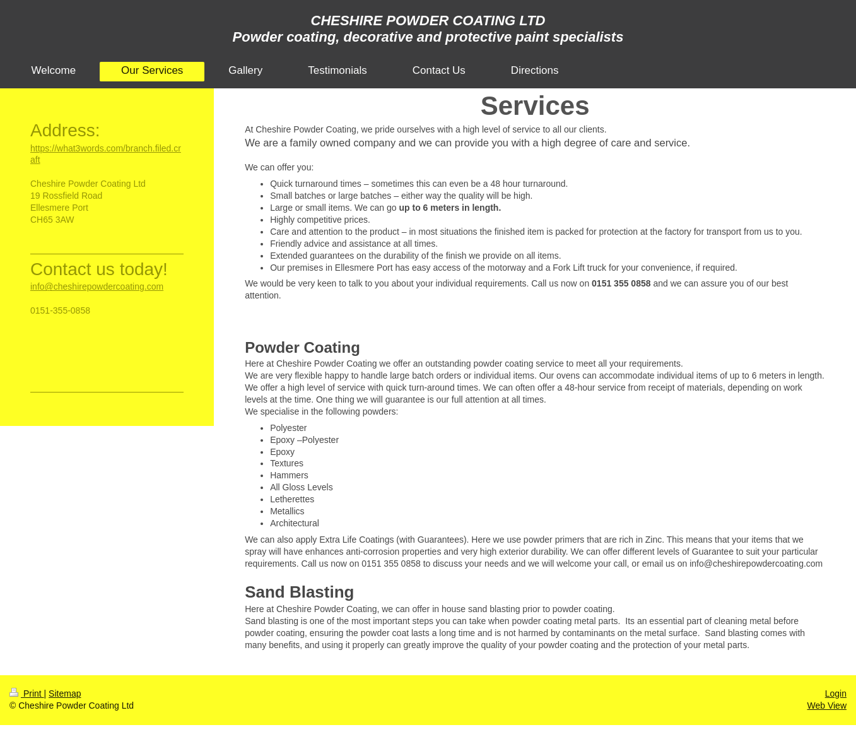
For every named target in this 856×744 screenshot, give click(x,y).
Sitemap (65, 693)
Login (836, 693)
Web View (827, 705)
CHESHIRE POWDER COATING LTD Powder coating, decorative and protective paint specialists (428, 29)
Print (26, 693)
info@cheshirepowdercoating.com (96, 286)
